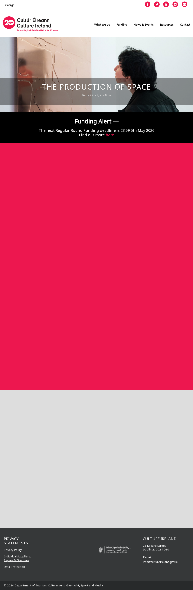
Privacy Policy (13, 550)
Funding (121, 24)
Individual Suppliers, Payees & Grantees (17, 558)
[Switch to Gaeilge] (9, 5)
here (110, 134)
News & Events (143, 24)
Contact (185, 24)
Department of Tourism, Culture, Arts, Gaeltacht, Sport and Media (59, 585)
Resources (167, 24)
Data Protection (14, 567)
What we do (102, 24)
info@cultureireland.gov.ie (160, 562)
